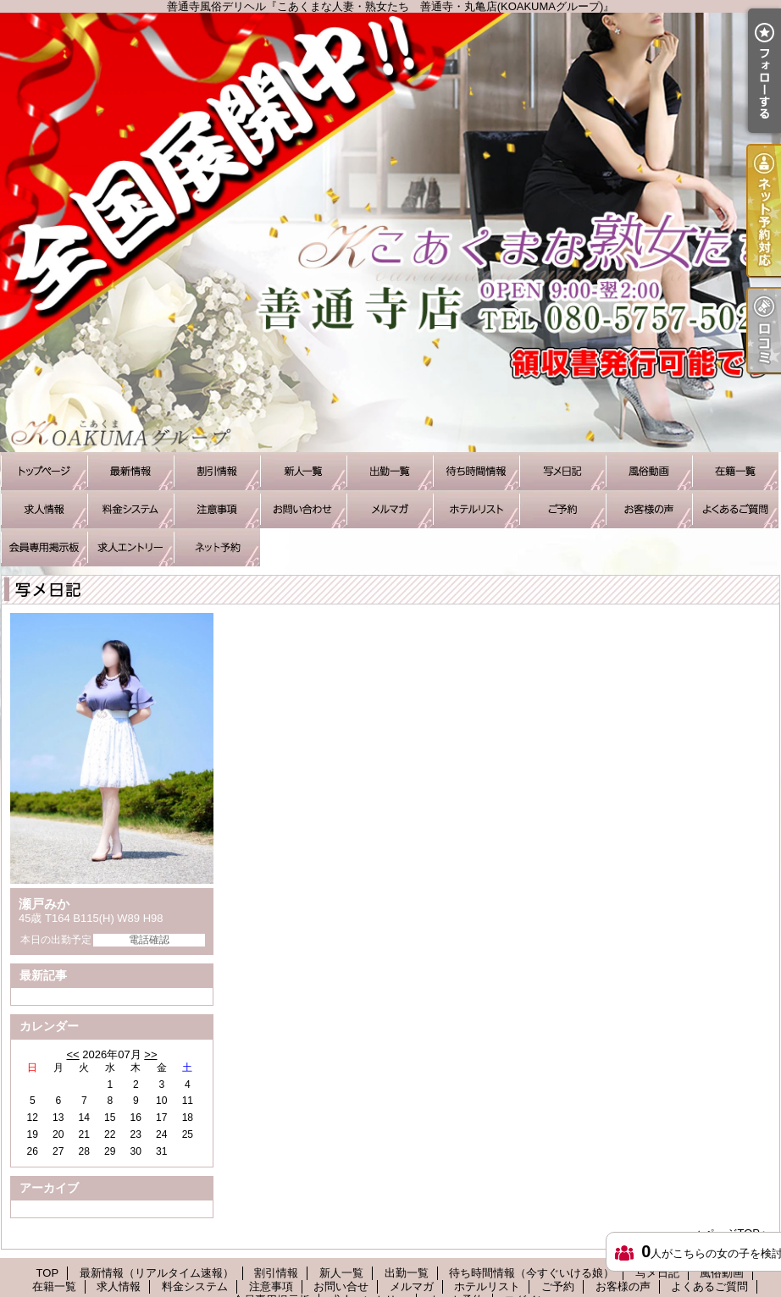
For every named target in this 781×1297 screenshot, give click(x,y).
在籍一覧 (735, 471)
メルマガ (389, 509)
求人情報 (44, 509)
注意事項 (217, 509)
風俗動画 (649, 471)
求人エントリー (130, 547)
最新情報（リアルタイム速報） (130, 471)
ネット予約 (217, 547)
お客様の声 (649, 509)
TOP (44, 471)
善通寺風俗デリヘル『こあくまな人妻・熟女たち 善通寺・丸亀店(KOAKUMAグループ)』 (390, 232)
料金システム (130, 509)
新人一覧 (303, 471)
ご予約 (562, 509)
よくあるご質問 (735, 509)
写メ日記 (562, 471)
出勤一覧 (389, 471)
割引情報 (217, 471)
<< (72, 1054)
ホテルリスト (476, 509)
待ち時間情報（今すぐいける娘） (476, 471)
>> (150, 1054)
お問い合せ (303, 509)
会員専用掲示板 (44, 547)
